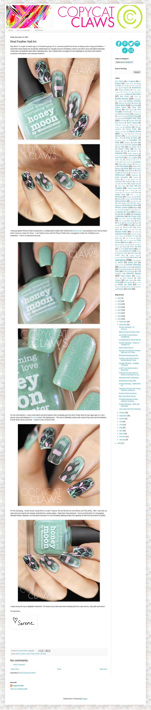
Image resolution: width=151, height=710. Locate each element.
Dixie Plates (123, 133)
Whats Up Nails (125, 284)
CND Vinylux (129, 109)
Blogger (84, 699)
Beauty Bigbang (124, 90)
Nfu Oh (119, 223)
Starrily (134, 260)
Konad (136, 177)
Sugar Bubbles (119, 265)
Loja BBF (118, 190)
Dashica (128, 127)
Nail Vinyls (137, 218)
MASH (139, 197)
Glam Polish (119, 158)
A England (131, 81)
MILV (137, 201)
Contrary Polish (121, 116)
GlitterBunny (129, 160)
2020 (119, 301)
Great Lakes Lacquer (125, 164)
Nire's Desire (128, 223)
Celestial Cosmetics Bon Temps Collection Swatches (130, 389)
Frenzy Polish (119, 155)
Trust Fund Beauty (128, 271)
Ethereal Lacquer (120, 144)
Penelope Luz (127, 229)
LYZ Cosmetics (126, 192)
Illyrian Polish (136, 168)
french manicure (133, 153)
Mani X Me (134, 194)
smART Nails (120, 255)
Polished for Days (132, 236)
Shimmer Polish (122, 253)
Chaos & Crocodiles (124, 103)
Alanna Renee (129, 83)
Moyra (135, 208)
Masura (119, 199)
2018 (119, 307)
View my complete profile (18, 689)
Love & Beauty (130, 190)
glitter (136, 158)
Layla (136, 181)
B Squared (124, 87)
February (122, 436)
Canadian (120, 101)
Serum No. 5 (128, 251)
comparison (137, 114)
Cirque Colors (120, 107)
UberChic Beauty (133, 273)
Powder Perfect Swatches (128, 393)
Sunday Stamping (133, 265)
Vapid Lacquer (126, 276)
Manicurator (77, 231)
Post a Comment (19, 665)
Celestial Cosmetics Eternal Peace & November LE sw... (129, 374)
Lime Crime (122, 186)
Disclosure (39, 30)
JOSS (137, 173)
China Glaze (120, 105)
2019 (119, 304)
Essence (127, 142)
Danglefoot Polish (120, 125)
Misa (116, 203)
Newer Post (15, 669)
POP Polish (129, 238)
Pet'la (136, 229)
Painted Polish (127, 227)
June (121, 425)
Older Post (103, 669)
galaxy (127, 155)
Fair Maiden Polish (135, 147)
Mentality (136, 199)
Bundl (136, 96)
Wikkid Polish (129, 286)
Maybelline (128, 199)
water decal (129, 280)
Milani (131, 201)
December (123, 322)
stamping (43, 653)
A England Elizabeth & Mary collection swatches (128, 400)
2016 (119, 313)
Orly (129, 225)
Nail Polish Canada (124, 218)
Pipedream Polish (121, 234)
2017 (119, 310)
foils (125, 151)
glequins (129, 157)
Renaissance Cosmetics (123, 244)
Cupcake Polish (134, 120)
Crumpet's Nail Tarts (132, 118)
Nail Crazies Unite (134, 216)
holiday (125, 168)
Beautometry (136, 88)
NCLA (139, 221)
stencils (120, 262)
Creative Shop (133, 116)
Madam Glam (120, 194)
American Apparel (134, 85)
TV (138, 271)
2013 (119, 443)
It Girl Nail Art (124, 173)
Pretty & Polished (128, 240)
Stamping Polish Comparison (129, 378)
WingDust (138, 286)
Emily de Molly (131, 138)
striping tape (132, 262)
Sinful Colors (134, 253)
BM (123, 94)
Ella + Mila (119, 138)
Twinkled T (118, 273)
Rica (139, 247)
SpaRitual (136, 257)
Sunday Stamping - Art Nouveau (126, 328)
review (124, 246)
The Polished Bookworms (126, 269)
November (123, 325)
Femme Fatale (123, 149)
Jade (132, 173)
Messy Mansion (120, 201)
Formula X (134, 151)
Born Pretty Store (134, 94)
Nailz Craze (130, 221)
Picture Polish (35, 653)
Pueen (126, 242)
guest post (138, 164)
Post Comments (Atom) (28, 673)
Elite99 (136, 136)
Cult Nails (123, 120)
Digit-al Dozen (135, 131)
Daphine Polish (133, 125)
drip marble (128, 136)
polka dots (118, 238)
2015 (119, 316)
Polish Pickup (119, 236)
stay (139, 260)
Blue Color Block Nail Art (127, 396)
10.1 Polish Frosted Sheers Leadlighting (128, 336)
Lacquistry (129, 181)
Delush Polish (131, 129)
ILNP (119, 171)
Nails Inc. (121, 221)
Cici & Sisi (134, 105)
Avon (116, 87)
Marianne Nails (130, 197)
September (123, 416)
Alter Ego (123, 85)
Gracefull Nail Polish (127, 162)
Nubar (137, 223)
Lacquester (118, 181)
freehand (118, 153)
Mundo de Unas (124, 212)
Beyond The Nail (128, 92)
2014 (119, 319)
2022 (119, 298)
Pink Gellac (135, 231)
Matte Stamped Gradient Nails (129, 332)
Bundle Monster (121, 99)
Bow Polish (124, 96)
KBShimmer (120, 175)
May (121, 428)
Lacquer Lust (134, 179)
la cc (125, 179)
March (121, 433)
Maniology (118, 197)
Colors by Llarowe (123, 114)
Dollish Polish (134, 133)
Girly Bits (134, 155)
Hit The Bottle (122, 166)
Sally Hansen (129, 249)
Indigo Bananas (129, 170)
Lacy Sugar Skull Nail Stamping (130, 409)
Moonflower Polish (131, 205)
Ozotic (137, 225)
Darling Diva (118, 127)
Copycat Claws (18, 686)
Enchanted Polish (120, 140)
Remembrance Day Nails (127, 381)
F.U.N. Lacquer (132, 145)
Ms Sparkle (131, 210)
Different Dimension (120, 131)
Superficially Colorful (125, 267)
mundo (139, 210)
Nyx (116, 225)
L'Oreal (117, 179)
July (121, 422)
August (122, 419)
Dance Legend (132, 123)
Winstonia (120, 289)
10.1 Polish (119, 81)
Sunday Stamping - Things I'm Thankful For (129, 344)
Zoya (129, 289)
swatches (137, 267)
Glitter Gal (118, 160)
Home (10, 30)
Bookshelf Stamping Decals (128, 355)
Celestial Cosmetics (134, 101)
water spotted (128, 282)
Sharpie (139, 251)
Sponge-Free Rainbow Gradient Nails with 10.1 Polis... (130, 351)
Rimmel (120, 249)
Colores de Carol (136, 112)
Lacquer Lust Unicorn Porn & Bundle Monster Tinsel (129, 359)
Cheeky (136, 103)
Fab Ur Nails (119, 147)
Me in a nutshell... (24, 30)
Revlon (132, 246)
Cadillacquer (137, 99)
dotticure (118, 136)
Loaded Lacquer (132, 188)
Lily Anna (124, 183)
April (121, 431)
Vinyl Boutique (128, 278)
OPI (121, 225)
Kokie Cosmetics (121, 177)
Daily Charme (119, 123)
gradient (138, 162)
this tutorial (34, 417)
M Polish (136, 192)
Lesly (116, 183)
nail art (28, 653)
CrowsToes (118, 118)
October (122, 413)
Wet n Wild (138, 282)
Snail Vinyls (126, 257)
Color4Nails (125, 112)
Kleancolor (135, 175)
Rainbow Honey (136, 242)
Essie (135, 142)
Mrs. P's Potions (120, 210)
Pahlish (117, 227)
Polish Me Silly (135, 234)
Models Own (126, 203)
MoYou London (20, 653)
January (122, 439)
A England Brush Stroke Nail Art (130, 340)
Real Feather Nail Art (126, 348)
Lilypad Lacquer (136, 183)
